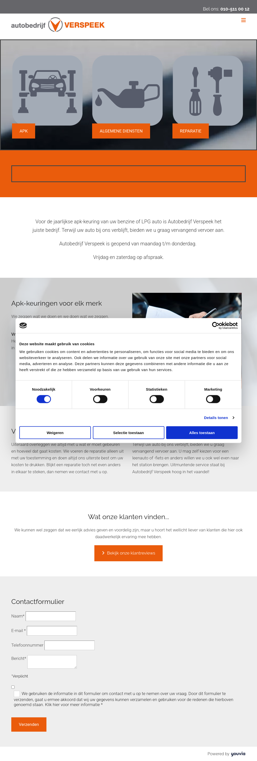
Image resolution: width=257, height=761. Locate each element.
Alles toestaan (202, 433)
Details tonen (216, 417)
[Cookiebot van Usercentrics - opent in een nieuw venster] (216, 325)
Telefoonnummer (27, 645)
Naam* (18, 615)
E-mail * (18, 630)
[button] (23, 131)
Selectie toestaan (128, 433)
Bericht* (18, 658)
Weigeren (55, 433)
